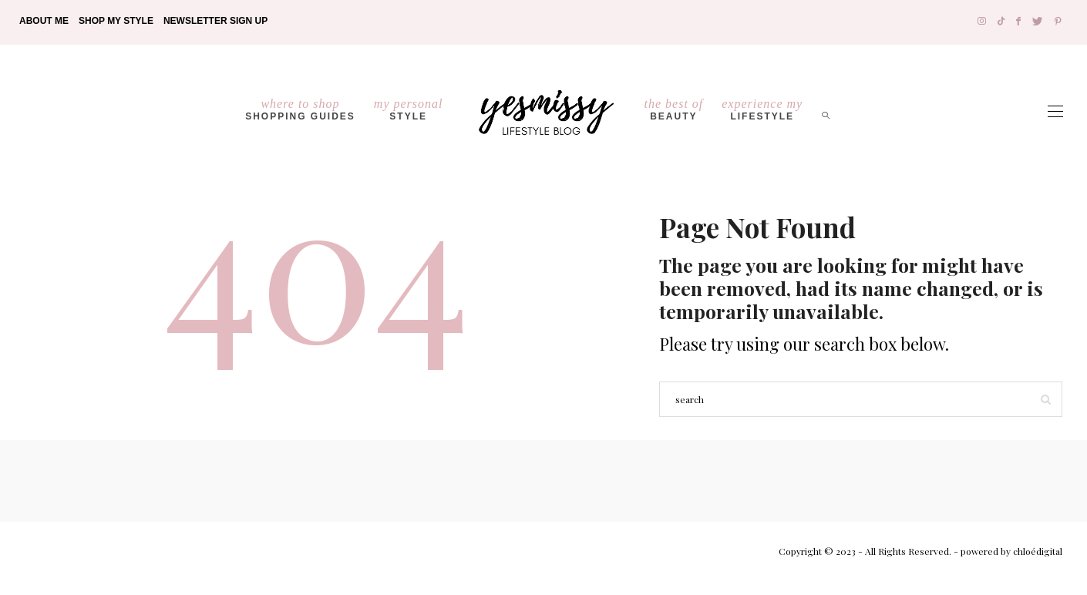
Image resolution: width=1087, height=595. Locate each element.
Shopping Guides (300, 109)
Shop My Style (116, 20)
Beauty (674, 109)
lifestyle (762, 109)
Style (408, 109)
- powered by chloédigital (1006, 551)
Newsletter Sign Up (215, 20)
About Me (44, 20)
